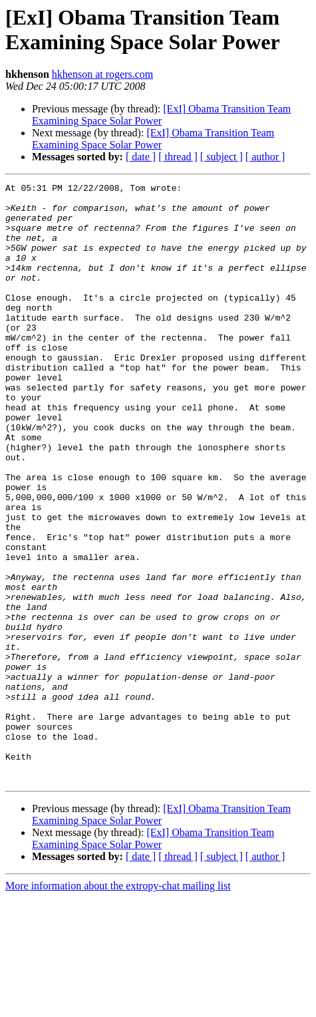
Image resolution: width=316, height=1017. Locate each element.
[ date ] (141, 156)
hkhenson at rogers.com (102, 74)
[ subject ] (221, 156)
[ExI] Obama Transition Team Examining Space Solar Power (161, 114)
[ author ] (265, 156)
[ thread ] (178, 156)
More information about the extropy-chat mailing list (118, 1005)
